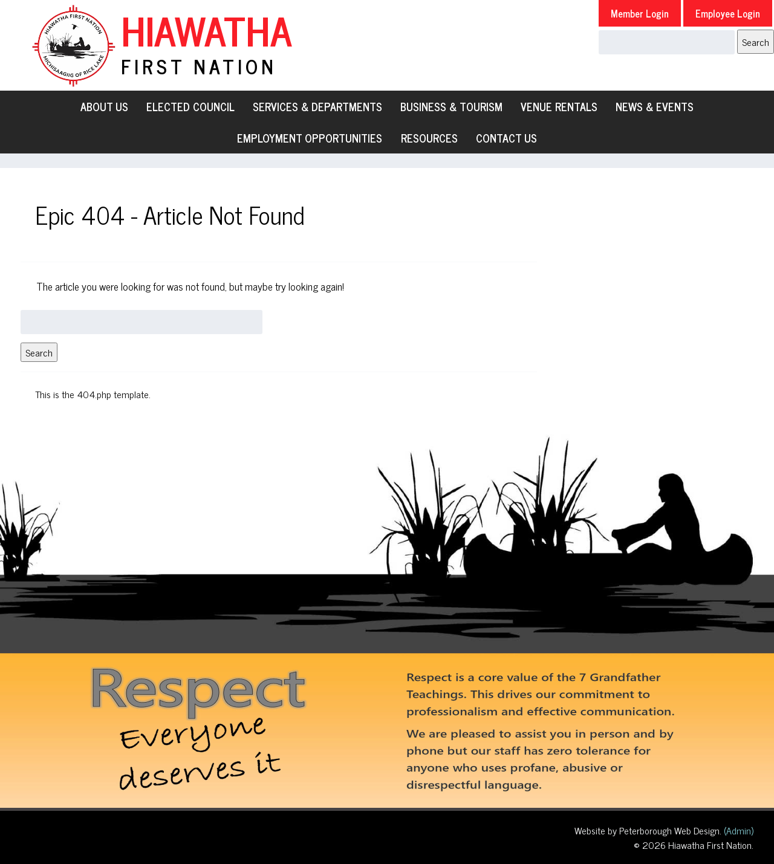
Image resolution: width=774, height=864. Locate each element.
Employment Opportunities (309, 138)
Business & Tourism (451, 106)
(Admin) (737, 830)
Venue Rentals (559, 106)
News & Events (655, 106)
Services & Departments (317, 106)
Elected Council (190, 106)
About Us (104, 106)
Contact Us (506, 138)
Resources (429, 138)
